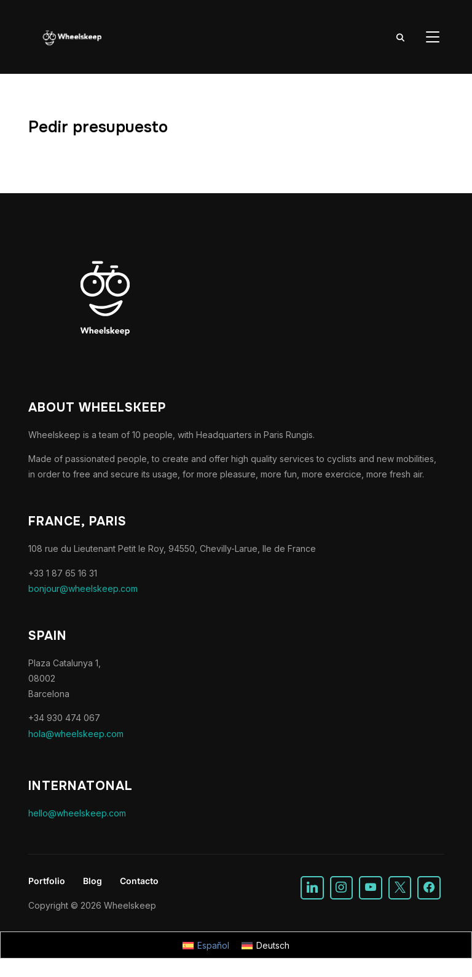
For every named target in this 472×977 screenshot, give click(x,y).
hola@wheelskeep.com (76, 733)
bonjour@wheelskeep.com (83, 588)
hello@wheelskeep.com (77, 813)
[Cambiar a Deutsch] (265, 945)
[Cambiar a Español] (205, 945)
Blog (92, 880)
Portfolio (46, 880)
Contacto (139, 880)
